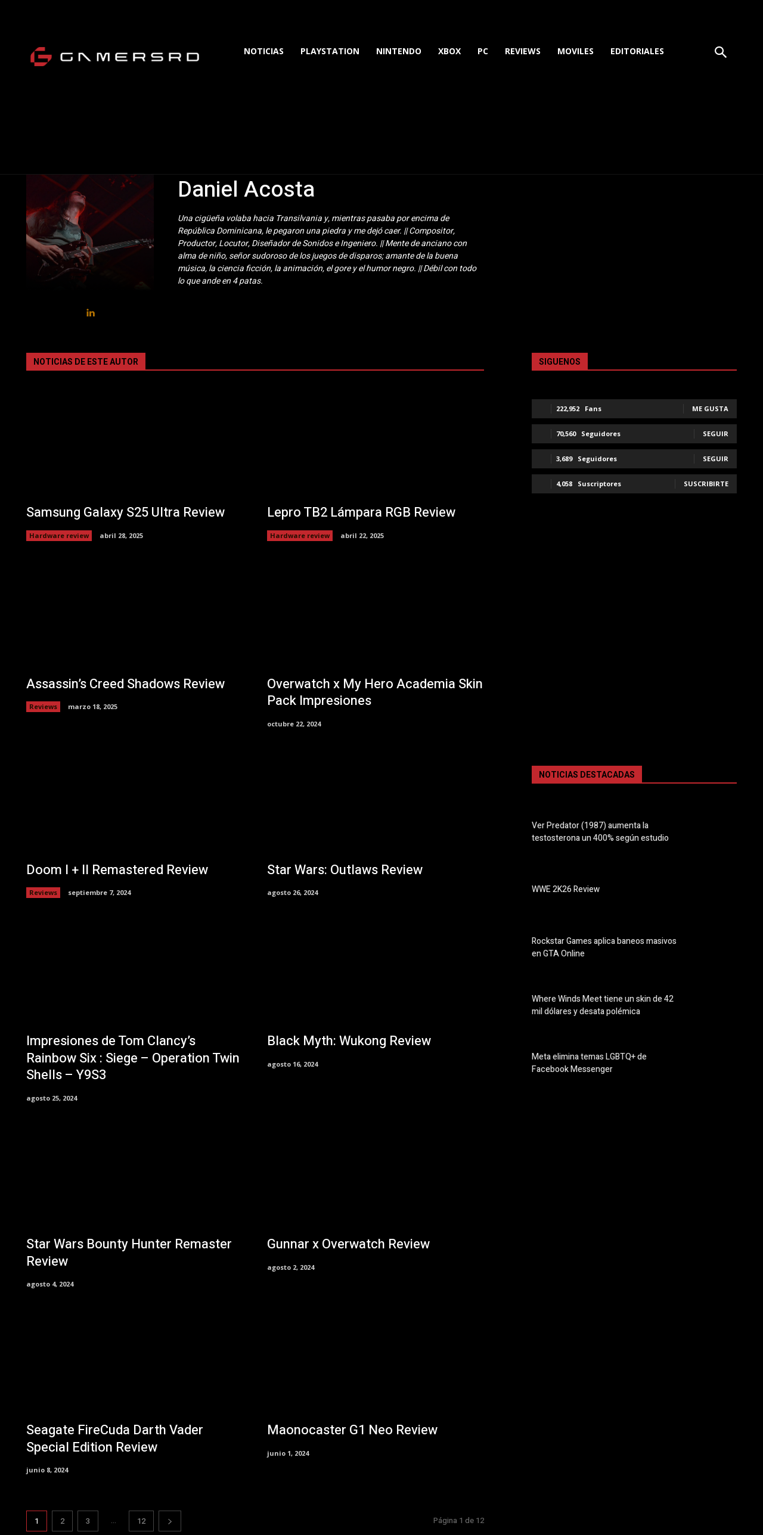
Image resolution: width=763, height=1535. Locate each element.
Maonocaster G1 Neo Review (352, 1430)
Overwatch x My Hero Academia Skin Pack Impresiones (375, 693)
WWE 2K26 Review (566, 889)
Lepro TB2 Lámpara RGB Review (361, 512)
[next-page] (170, 1521)
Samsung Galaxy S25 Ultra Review (125, 512)
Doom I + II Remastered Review (117, 870)
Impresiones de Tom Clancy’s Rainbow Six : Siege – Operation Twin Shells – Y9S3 (133, 1058)
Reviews (43, 706)
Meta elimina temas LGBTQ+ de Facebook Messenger (589, 1063)
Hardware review (59, 535)
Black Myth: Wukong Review (349, 1041)
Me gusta (710, 408)
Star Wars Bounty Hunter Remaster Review (129, 1253)
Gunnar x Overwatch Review (348, 1244)
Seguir (715, 433)
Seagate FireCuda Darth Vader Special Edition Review (114, 1439)
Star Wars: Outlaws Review (345, 870)
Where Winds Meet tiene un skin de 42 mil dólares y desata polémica (603, 1005)
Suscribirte (706, 483)
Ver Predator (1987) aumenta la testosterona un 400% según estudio (600, 831)
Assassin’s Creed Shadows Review (125, 684)
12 (141, 1521)
